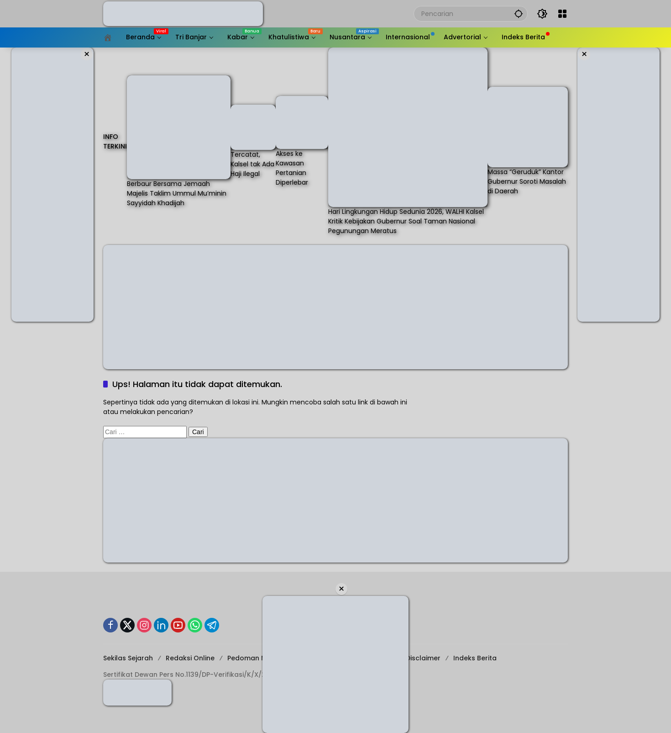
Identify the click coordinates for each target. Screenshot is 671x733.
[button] (518, 13)
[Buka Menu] (562, 13)
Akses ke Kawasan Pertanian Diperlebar (292, 168)
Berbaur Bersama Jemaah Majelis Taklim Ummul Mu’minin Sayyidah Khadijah (176, 193)
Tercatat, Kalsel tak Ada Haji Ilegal (252, 164)
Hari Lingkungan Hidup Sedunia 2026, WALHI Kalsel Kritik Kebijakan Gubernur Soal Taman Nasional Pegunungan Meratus (406, 221)
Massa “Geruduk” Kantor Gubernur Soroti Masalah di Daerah (527, 181)
